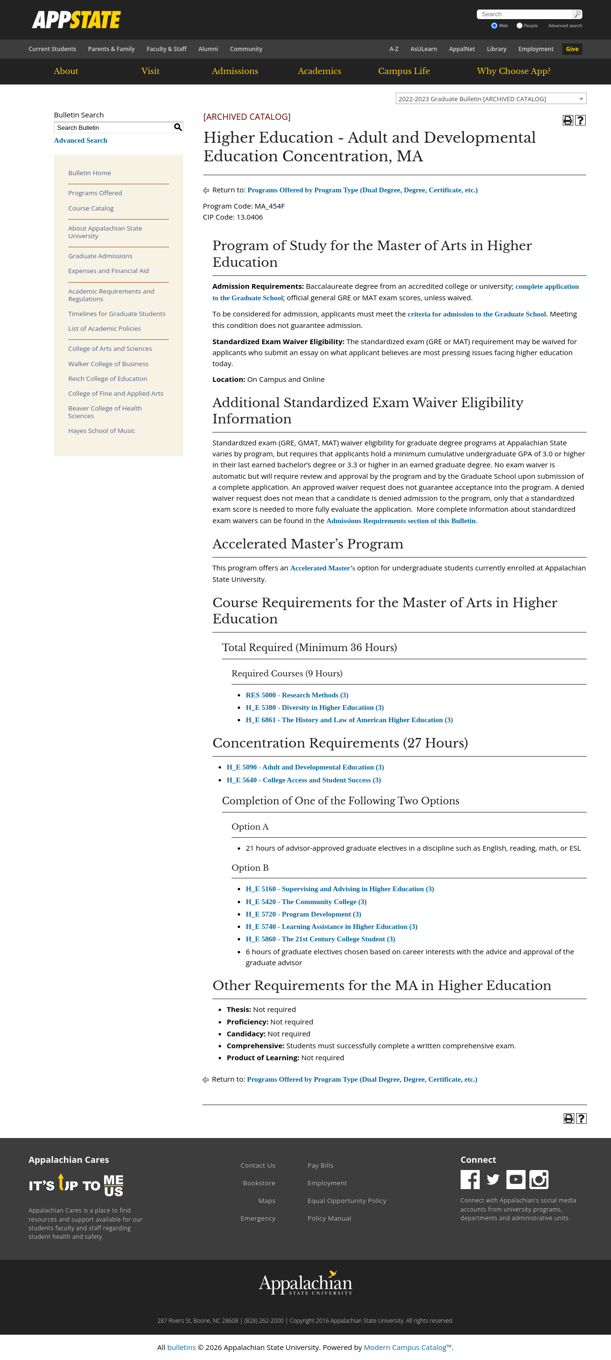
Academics (319, 71)
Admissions (235, 71)
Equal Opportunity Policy (346, 1200)
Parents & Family (111, 49)
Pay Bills (320, 1165)
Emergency (258, 1218)
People (527, 25)
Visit (151, 71)
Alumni (208, 49)
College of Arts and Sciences (110, 348)
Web (499, 25)
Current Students (52, 49)
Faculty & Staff (167, 49)
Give (572, 49)
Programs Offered (95, 193)
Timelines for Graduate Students (117, 313)
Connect (478, 1159)
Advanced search (565, 25)
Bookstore (259, 1183)
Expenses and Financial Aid (108, 270)
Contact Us (258, 1165)
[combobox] (491, 98)
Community (246, 49)
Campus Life (404, 71)
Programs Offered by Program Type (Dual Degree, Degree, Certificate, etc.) (363, 190)
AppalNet (462, 49)
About (66, 71)
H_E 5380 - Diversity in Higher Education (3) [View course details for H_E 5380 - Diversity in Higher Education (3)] (315, 707)
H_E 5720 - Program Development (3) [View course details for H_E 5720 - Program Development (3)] (303, 914)
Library (496, 49)
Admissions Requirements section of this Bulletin (401, 521)
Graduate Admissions (100, 256)
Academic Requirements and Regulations (111, 295)
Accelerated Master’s (322, 568)
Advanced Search (80, 140)
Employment (535, 49)
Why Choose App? (513, 71)
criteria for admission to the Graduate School (477, 314)
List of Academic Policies (104, 328)
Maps (267, 1200)
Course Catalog (91, 208)
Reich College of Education (107, 378)
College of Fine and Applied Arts (115, 393)
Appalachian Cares (69, 1159)
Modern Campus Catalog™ (408, 1347)
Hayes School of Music (101, 430)
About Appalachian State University (105, 232)
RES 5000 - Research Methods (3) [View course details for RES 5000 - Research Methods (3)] (297, 695)
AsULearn (424, 49)
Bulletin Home (89, 173)
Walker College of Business (108, 363)
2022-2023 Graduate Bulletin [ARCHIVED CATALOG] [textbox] (472, 99)
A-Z (394, 49)
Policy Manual (329, 1218)
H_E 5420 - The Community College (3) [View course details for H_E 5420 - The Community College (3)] (306, 902)
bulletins (181, 1347)
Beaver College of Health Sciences (105, 412)
